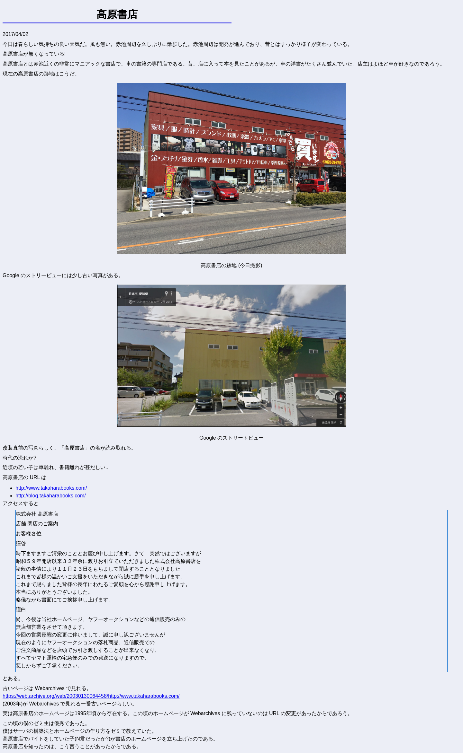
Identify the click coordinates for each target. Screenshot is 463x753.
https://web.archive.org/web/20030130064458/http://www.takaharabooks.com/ (91, 696)
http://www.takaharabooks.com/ (51, 488)
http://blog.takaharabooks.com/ (50, 495)
